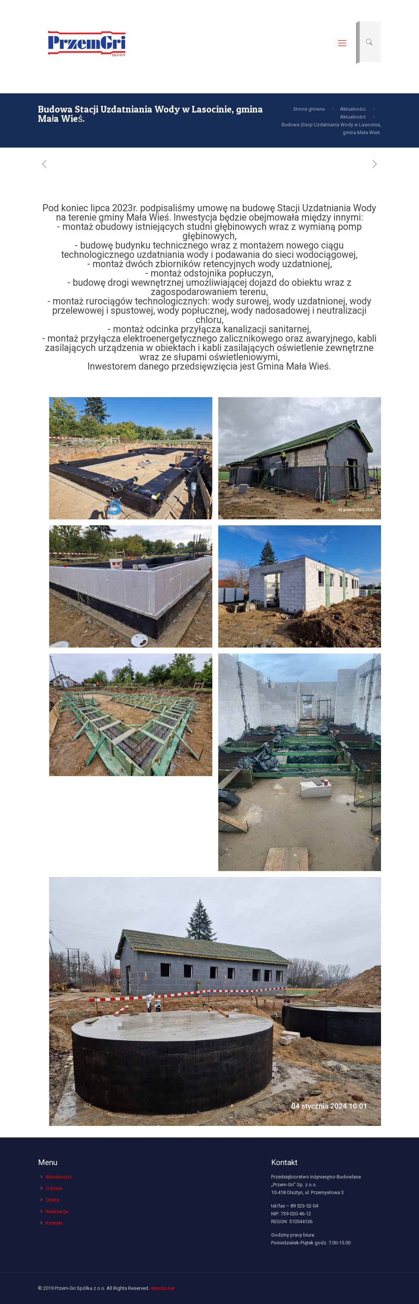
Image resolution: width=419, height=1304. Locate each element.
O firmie (54, 1188)
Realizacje (57, 1211)
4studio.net (162, 1288)
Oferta (52, 1200)
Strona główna (309, 109)
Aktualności (353, 109)
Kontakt (54, 1223)
